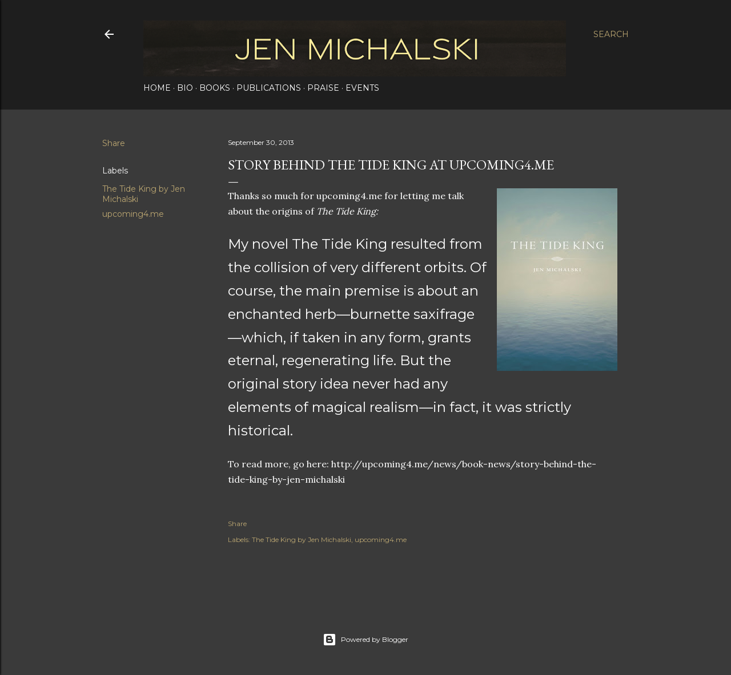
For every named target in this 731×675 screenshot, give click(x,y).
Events (362, 88)
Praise (323, 88)
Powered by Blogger (365, 639)
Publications (268, 88)
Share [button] (113, 143)
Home (157, 88)
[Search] (611, 34)
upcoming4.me (133, 214)
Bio (185, 88)
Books (214, 88)
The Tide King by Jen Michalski (301, 539)
